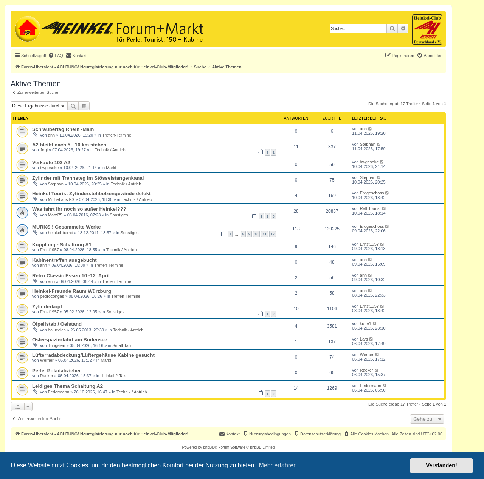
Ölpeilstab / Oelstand (57, 324)
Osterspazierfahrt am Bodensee (69, 339)
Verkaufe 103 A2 (51, 162)
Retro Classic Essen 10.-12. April (71, 275)
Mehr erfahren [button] (278, 465)
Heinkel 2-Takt (113, 375)
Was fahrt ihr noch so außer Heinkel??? (79, 209)
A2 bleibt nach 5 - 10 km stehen (69, 145)
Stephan (367, 144)
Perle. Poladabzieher (56, 370)
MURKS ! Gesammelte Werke (66, 227)
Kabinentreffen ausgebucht (64, 260)
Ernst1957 (49, 249)
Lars (364, 339)
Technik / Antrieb (110, 150)
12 (273, 234)
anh (51, 135)
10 (256, 234)
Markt (111, 167)
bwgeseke (49, 167)
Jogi (44, 150)
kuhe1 (365, 323)
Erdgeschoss (372, 193)
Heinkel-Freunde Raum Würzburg (71, 291)
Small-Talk (122, 345)
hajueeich (57, 330)
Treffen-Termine (116, 135)
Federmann (58, 392)
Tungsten (56, 345)
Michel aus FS (61, 199)
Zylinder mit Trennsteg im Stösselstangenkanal (88, 178)
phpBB (208, 447)
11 (264, 234)
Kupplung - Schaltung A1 (62, 244)
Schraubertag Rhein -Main (63, 129)
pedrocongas (52, 296)
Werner (47, 360)
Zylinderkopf (47, 306)
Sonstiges (119, 215)
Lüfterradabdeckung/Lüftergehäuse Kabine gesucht (93, 355)
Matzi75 (55, 215)
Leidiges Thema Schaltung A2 (67, 386)
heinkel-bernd (60, 232)
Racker (46, 375)
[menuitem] (55, 55)
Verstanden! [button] (441, 465)
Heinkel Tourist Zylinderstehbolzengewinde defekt (91, 193)
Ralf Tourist (370, 208)
